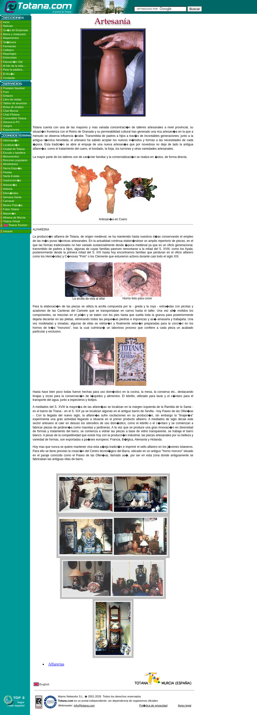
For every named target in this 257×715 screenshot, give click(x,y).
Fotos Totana (11, 209)
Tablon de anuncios (15, 103)
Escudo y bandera (14, 152)
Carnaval (8, 200)
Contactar (9, 77)
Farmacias (9, 46)
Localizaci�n (11, 144)
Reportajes (9, 53)
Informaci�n (11, 140)
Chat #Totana (11, 114)
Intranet (7, 231)
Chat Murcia (10, 110)
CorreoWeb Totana (14, 118)
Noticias (8, 25)
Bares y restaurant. (14, 34)
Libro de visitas (12, 99)
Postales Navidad (14, 88)
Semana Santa (12, 197)
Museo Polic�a (12, 205)
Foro (6, 91)
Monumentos (11, 156)
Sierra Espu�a (12, 168)
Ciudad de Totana (14, 148)
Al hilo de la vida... (14, 65)
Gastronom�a (12, 180)
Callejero (8, 49)
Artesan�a (10, 184)
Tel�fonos (9, 42)
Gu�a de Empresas (15, 30)
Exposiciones (11, 129)
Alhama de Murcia (14, 217)
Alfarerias (56, 664)
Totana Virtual (11, 221)
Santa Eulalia (11, 176)
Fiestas (7, 172)
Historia (7, 188)
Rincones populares (15, 160)
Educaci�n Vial (12, 61)
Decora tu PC (11, 122)
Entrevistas (10, 57)
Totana (62, 700)
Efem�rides (10, 193)
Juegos (7, 125)
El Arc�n (9, 73)
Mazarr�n (9, 213)
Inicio (6, 22)
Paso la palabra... (14, 69)
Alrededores (10, 164)
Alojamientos (11, 37)
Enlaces (8, 95)
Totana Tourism (15, 225)
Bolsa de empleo (13, 106)
